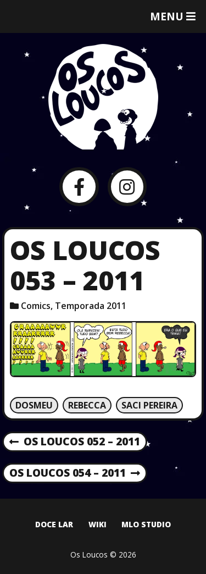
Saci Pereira (149, 405)
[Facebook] (78, 186)
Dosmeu (34, 405)
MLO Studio (146, 524)
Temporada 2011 (90, 306)
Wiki (97, 524)
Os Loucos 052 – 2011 (75, 442)
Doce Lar (54, 524)
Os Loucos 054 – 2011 (75, 473)
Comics (36, 306)
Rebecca (87, 405)
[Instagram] (127, 186)
